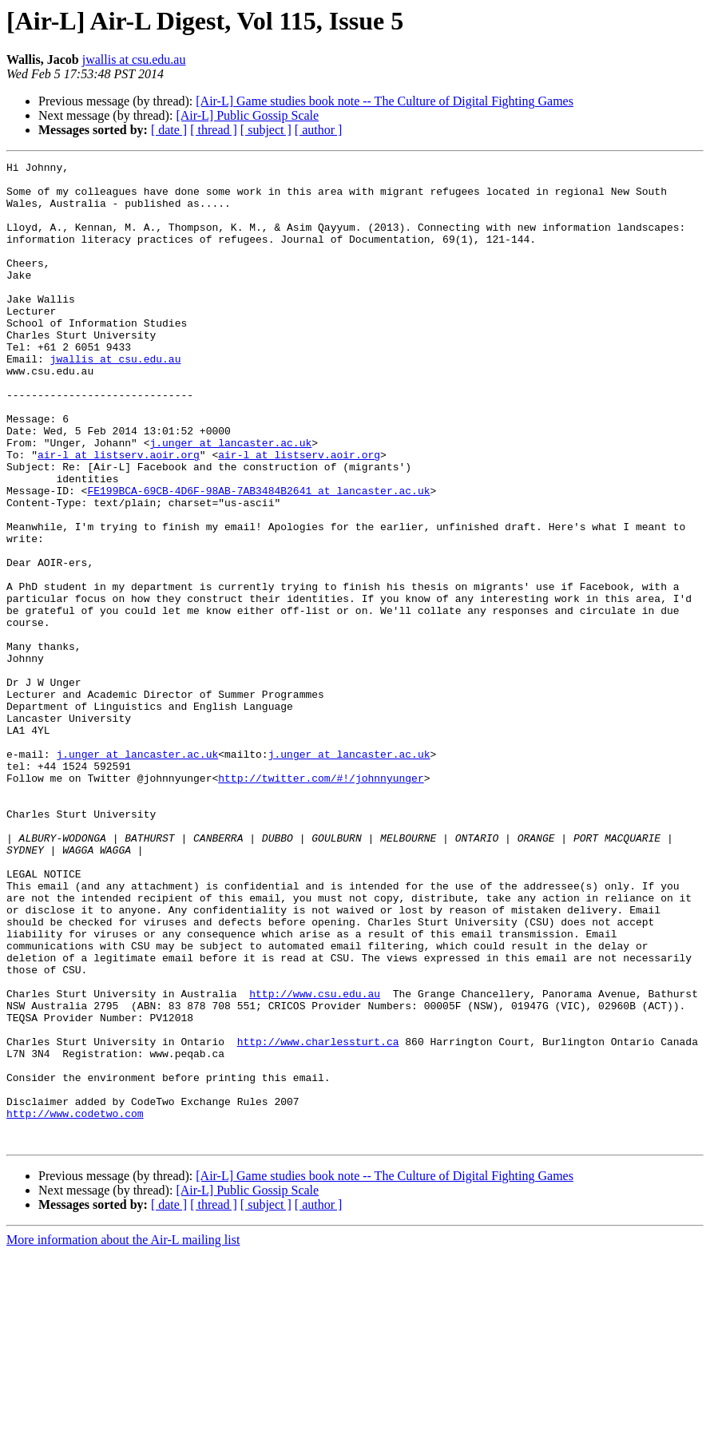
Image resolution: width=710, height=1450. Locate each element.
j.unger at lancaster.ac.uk (230, 500)
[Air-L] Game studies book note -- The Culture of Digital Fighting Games (384, 101)
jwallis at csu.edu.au (134, 59)
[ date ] (169, 130)
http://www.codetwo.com (75, 1304)
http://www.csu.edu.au (314, 1161)
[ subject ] (266, 130)
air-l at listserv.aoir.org (119, 514)
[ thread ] (213, 130)
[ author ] (319, 130)
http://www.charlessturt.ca (318, 1218)
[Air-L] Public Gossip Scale (247, 115)
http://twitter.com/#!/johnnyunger (320, 902)
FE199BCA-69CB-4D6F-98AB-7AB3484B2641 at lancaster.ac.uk (258, 557)
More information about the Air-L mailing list (123, 1436)
